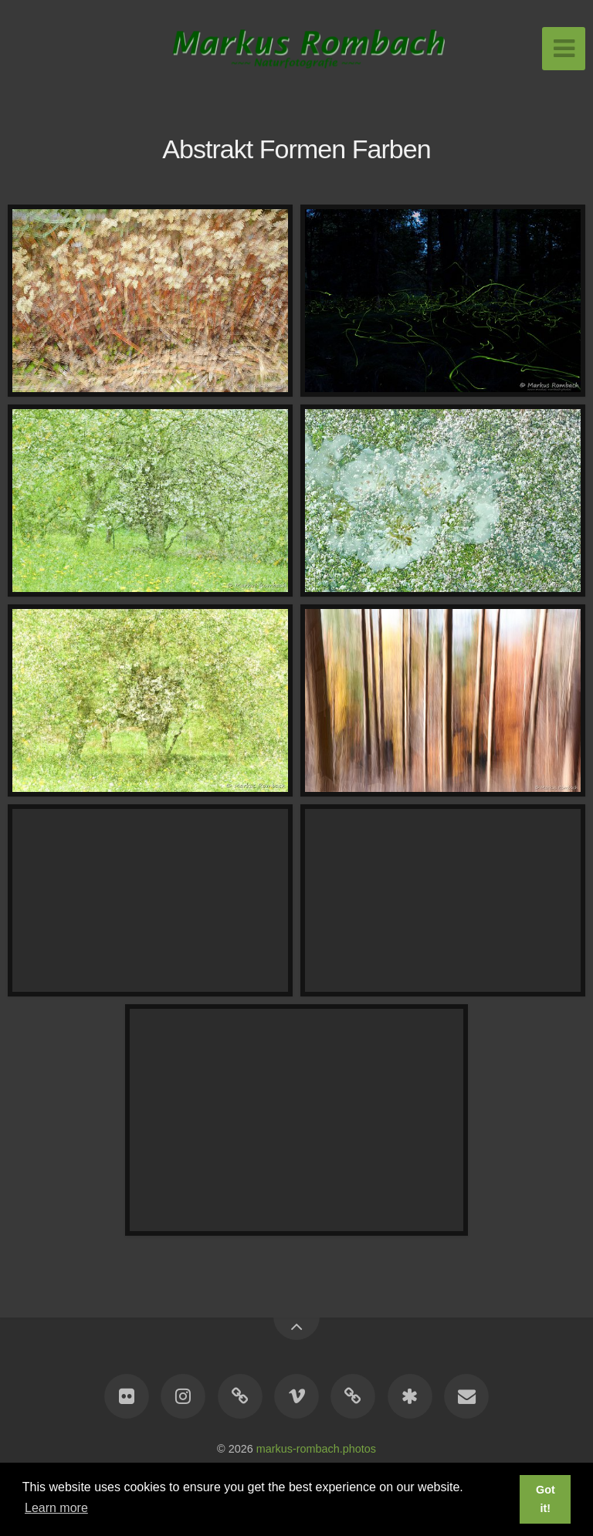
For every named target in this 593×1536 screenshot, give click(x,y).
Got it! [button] (545, 1499)
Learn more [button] (56, 1507)
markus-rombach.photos (316, 1449)
